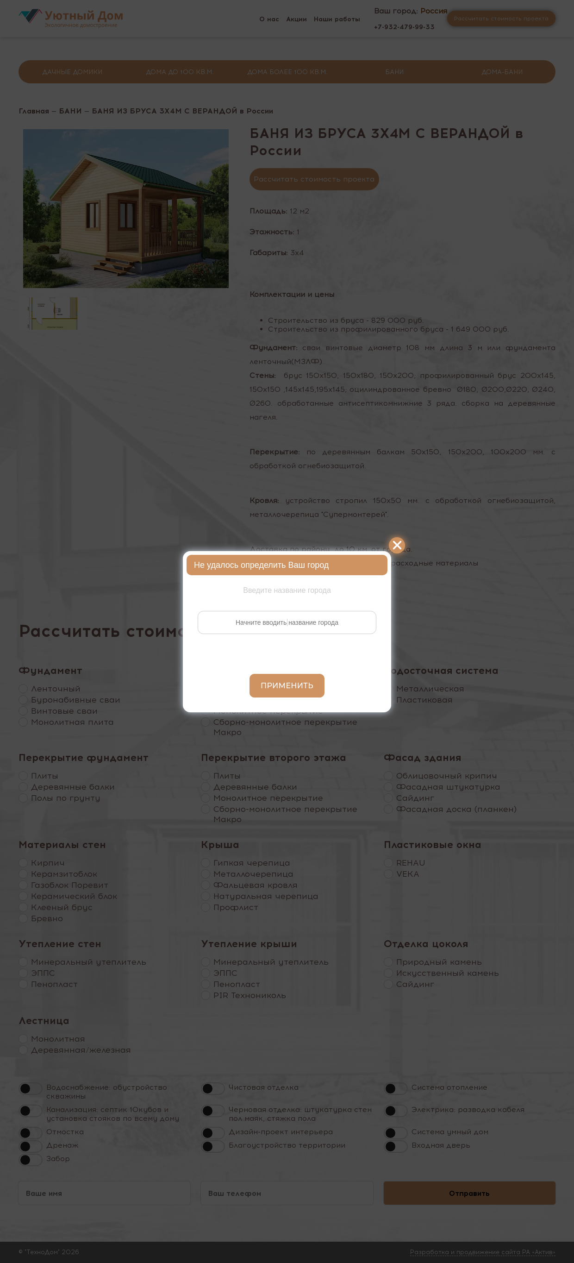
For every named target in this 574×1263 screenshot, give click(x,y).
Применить (287, 685)
